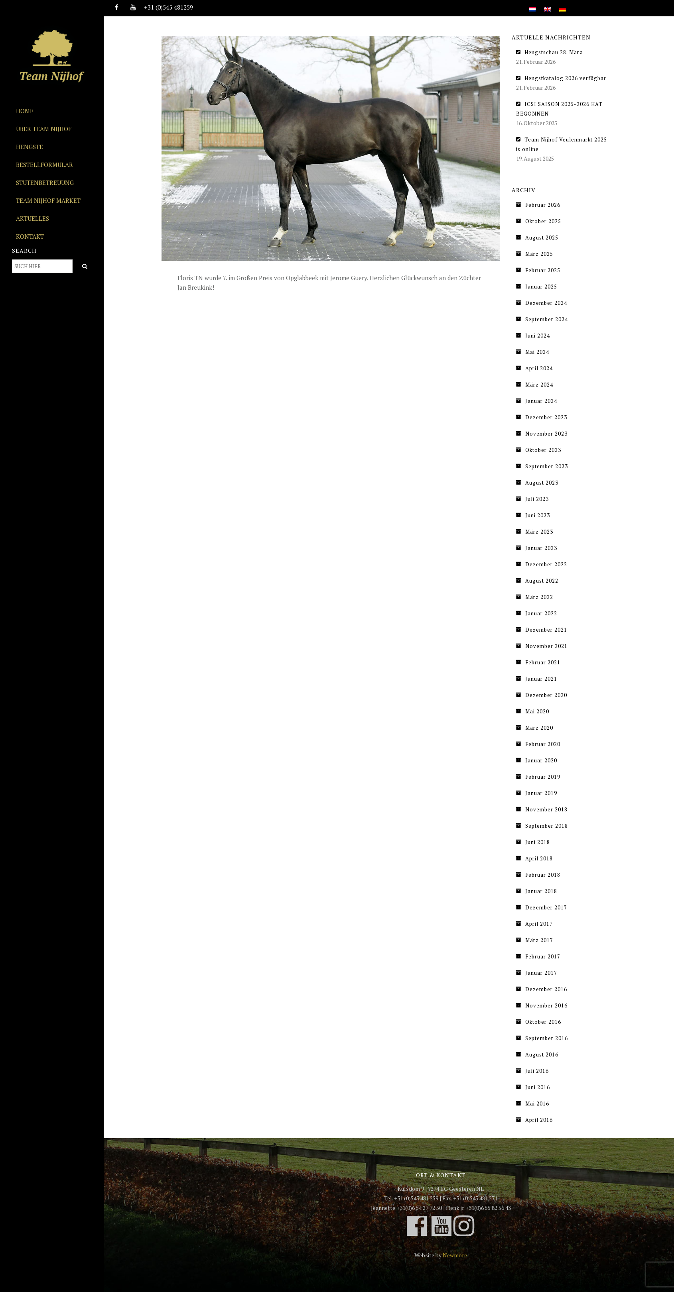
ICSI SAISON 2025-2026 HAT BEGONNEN (559, 108)
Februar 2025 (542, 270)
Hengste (29, 147)
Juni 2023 (537, 515)
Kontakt (30, 236)
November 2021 (546, 646)
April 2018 (539, 858)
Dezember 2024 (546, 302)
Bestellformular (44, 165)
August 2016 (541, 1054)
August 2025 (541, 237)
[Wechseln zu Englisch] (547, 4)
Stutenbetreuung (45, 183)
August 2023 (541, 482)
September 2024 (546, 319)
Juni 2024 (537, 335)
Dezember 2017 (546, 907)
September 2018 (546, 825)
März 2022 (539, 597)
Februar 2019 (542, 776)
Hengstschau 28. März (553, 52)
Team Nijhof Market (48, 200)
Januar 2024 (541, 400)
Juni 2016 (537, 1087)
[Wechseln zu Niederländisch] (532, 4)
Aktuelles (32, 218)
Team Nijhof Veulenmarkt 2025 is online (561, 144)
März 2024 (539, 384)
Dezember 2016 (546, 989)
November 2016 (546, 1005)
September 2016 (546, 1038)
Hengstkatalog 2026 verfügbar (565, 78)
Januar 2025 (541, 286)
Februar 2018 (542, 874)
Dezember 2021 (546, 629)
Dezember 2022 (546, 564)
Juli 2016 (537, 1070)
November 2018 (546, 809)
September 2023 (546, 466)
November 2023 (546, 433)
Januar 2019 (541, 793)
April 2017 (539, 923)
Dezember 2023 (546, 417)
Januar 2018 (541, 891)
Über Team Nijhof (43, 129)
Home (25, 111)
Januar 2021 (541, 678)
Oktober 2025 (543, 221)
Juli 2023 (537, 499)
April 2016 (539, 1119)
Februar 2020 (542, 744)
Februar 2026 (542, 204)
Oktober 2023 (543, 450)
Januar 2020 (541, 760)
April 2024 (539, 368)
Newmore (455, 1255)
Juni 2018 (537, 842)
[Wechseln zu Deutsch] (562, 4)
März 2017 (539, 940)
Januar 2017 (541, 972)
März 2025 (539, 253)
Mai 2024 (537, 351)
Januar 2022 (541, 613)
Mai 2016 (537, 1103)
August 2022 (541, 580)
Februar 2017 (542, 956)
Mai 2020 (537, 711)
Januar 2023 (541, 548)
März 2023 (539, 531)
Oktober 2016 (543, 1021)
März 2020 (539, 727)
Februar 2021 (542, 662)
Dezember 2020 (546, 695)
